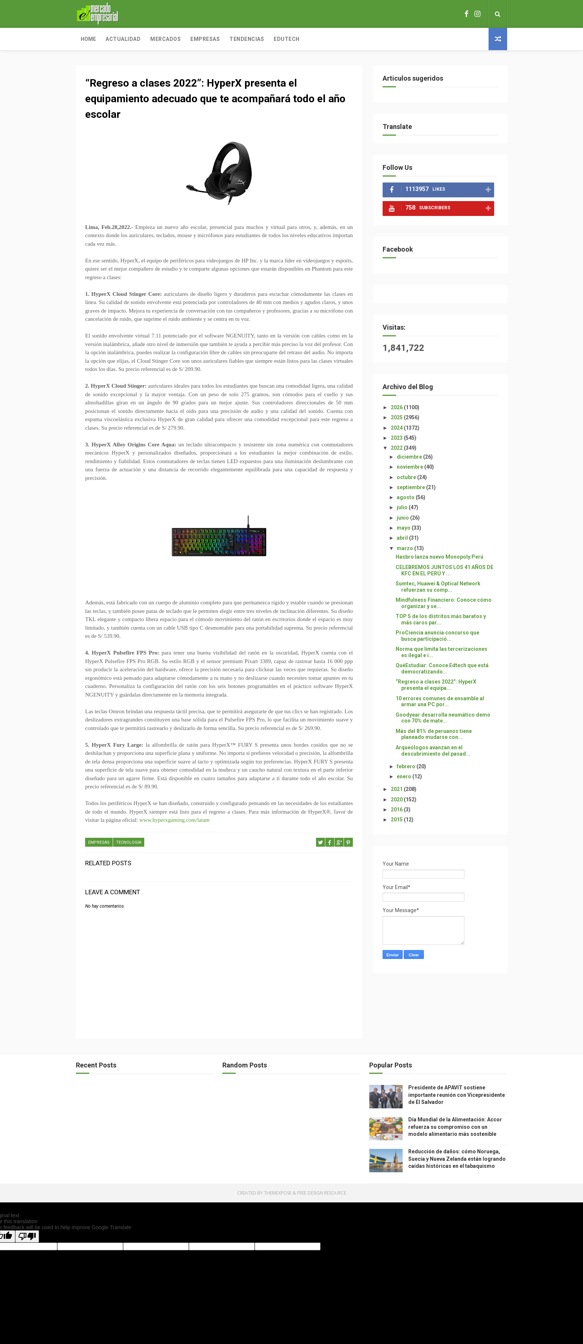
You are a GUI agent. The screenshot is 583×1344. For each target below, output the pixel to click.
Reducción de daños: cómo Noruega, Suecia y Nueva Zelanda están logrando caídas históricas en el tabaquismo (457, 1158)
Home (88, 39)
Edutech (287, 39)
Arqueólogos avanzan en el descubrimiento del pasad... (433, 750)
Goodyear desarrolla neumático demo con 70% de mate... (443, 718)
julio (403, 507)
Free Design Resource (321, 1193)
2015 (397, 820)
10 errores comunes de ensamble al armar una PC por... (440, 701)
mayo (404, 528)
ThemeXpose (278, 1193)
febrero (406, 766)
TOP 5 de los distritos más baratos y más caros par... (441, 619)
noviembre (410, 467)
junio (403, 518)
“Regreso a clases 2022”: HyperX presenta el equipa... (436, 685)
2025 (397, 417)
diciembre (410, 457)
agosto (406, 497)
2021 (397, 789)
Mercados (165, 39)
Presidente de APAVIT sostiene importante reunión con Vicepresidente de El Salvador (456, 1095)
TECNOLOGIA (128, 842)
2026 (397, 407)
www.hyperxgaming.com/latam (174, 820)
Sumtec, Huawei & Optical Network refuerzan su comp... (438, 587)
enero (404, 776)
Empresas (205, 39)
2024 (397, 428)
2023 (397, 438)
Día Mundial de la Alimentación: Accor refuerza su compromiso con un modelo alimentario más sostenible (455, 1127)
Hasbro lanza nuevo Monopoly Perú (439, 557)
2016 (397, 809)
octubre (407, 477)
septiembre (411, 487)
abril (403, 538)
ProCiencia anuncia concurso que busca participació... (437, 636)
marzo (405, 548)
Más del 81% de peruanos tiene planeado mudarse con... (434, 734)
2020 (397, 799)
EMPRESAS (99, 842)
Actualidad (123, 39)
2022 (397, 448)
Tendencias (246, 39)
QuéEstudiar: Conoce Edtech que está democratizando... (442, 668)
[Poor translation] (27, 1236)
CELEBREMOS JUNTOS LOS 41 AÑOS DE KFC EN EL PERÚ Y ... (444, 570)
